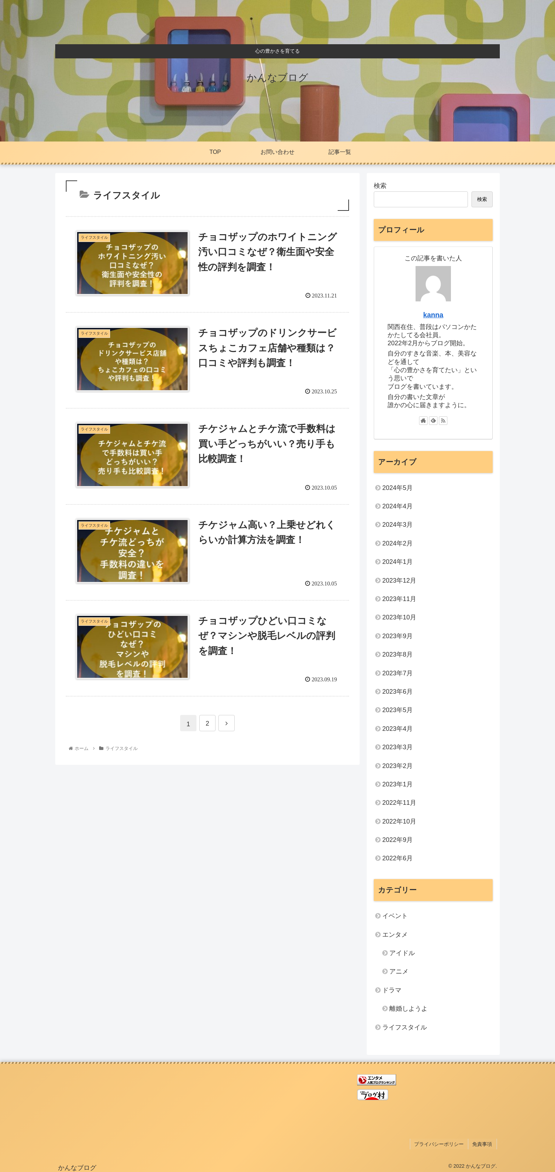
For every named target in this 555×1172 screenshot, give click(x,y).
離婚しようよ (408, 1008)
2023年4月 (397, 728)
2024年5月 (397, 487)
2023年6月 (397, 691)
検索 (380, 185)
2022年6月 (397, 858)
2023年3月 (397, 747)
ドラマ (391, 990)
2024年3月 (397, 524)
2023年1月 (397, 784)
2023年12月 (399, 580)
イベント (395, 915)
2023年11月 (399, 598)
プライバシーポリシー (441, 1143)
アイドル (402, 953)
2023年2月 (397, 765)
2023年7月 (397, 673)
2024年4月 (397, 506)
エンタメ (395, 934)
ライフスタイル (404, 1027)
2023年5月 (397, 710)
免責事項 (483, 1143)
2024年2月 (397, 543)
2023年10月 (399, 617)
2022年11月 (399, 802)
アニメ (398, 971)
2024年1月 (397, 561)
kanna (433, 315)
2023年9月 (397, 636)
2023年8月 (397, 654)
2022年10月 (399, 821)
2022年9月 (397, 839)
